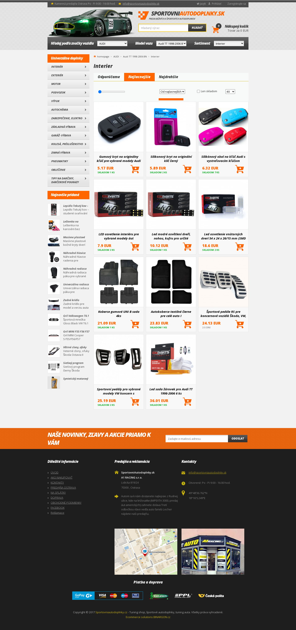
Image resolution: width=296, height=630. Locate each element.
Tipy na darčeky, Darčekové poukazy (65, 180)
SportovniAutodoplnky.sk (181, 15)
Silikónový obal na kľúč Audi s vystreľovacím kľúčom (223, 158)
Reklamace (57, 513)
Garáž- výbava (61, 135)
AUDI (116, 56)
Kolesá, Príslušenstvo (67, 144)
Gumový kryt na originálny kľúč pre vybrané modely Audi (119, 158)
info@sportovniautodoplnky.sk (141, 3)
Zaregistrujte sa (236, 3)
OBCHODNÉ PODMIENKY (66, 503)
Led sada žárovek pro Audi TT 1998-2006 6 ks (171, 391)
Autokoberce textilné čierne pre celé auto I (171, 313)
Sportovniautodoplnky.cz (111, 612)
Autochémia (59, 109)
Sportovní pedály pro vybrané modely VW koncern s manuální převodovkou (118, 391)
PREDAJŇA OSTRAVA (63, 487)
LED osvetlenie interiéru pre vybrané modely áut (119, 236)
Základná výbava (63, 127)
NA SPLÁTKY (58, 492)
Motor (55, 84)
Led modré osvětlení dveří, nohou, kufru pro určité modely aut (171, 236)
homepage (103, 56)
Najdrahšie (168, 76)
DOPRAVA (57, 497)
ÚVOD (54, 472)
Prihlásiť (216, 3)
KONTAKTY (57, 482)
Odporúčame (109, 76)
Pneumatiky (59, 161)
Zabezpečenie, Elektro (66, 118)
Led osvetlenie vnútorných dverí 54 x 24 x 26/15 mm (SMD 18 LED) (223, 236)
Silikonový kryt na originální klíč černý (171, 158)
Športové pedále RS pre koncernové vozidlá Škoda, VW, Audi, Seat (223, 313)
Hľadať (197, 28)
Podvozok (58, 92)
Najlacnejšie (139, 76)
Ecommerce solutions (139, 617)
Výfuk (55, 101)
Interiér (57, 67)
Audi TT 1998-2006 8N (135, 56)
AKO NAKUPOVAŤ (61, 477)
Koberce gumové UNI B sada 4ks (118, 313)
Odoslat (238, 438)
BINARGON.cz (161, 617)
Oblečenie (58, 170)
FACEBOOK (57, 508)
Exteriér (57, 75)
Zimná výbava (60, 152)
